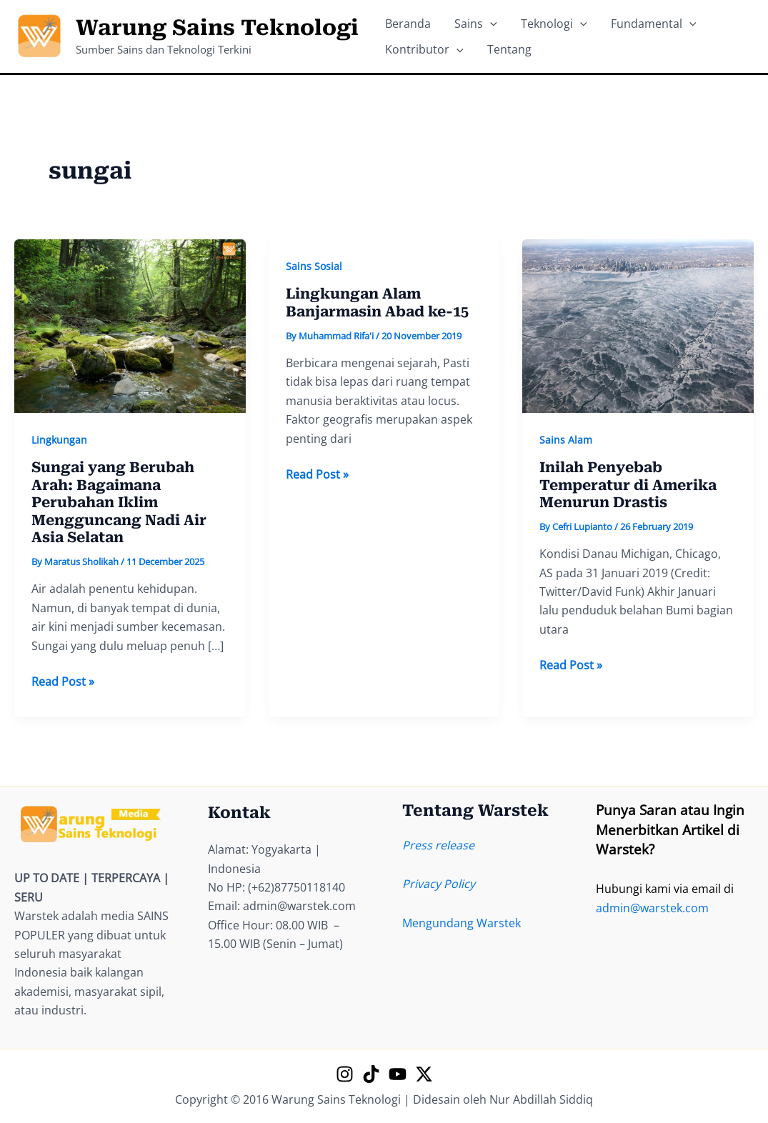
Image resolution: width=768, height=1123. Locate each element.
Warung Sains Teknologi (217, 27)
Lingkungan (59, 439)
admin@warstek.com (652, 908)
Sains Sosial (314, 266)
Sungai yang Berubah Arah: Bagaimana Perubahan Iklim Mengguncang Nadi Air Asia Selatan (118, 502)
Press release (438, 845)
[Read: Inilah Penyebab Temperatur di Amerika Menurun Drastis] (638, 325)
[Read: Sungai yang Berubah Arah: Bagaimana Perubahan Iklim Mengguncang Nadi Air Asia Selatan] (130, 325)
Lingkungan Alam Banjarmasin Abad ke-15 (377, 302)
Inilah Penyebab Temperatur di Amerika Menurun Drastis (628, 485)
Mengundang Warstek (461, 923)
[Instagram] (345, 1074)
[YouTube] (398, 1074)
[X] (424, 1074)
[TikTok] (371, 1074)
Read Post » (62, 681)
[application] (476, 18)
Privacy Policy (438, 884)
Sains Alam (565, 439)
